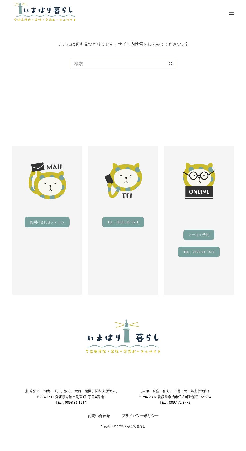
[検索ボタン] (171, 64)
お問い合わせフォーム (47, 222)
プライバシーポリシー (140, 416)
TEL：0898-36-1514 (123, 222)
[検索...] (118, 64)
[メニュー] (231, 12)
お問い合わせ (99, 416)
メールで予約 (199, 235)
